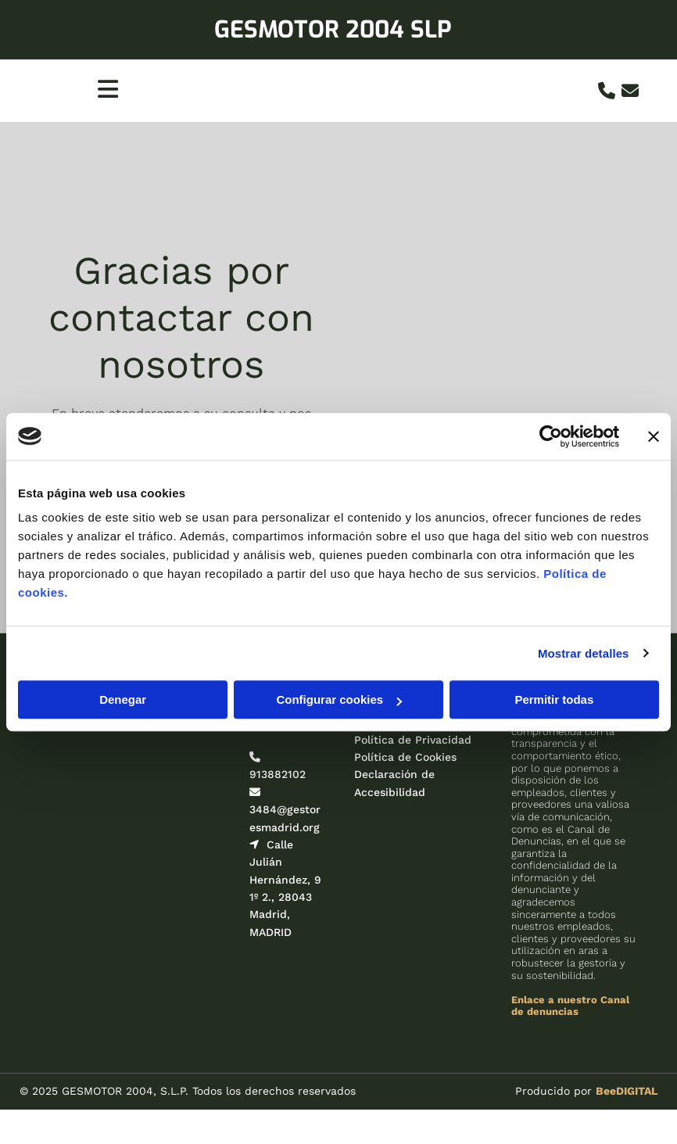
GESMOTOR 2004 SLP (333, 29)
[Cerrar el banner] (653, 436)
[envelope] (630, 90)
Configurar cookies (339, 699)
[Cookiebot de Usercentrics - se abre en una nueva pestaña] (550, 436)
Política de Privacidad (412, 739)
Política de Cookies (405, 757)
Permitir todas (553, 699)
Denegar (122, 699)
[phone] (606, 90)
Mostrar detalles (583, 653)
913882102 (277, 774)
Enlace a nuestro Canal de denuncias (570, 1006)
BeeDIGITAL (626, 1091)
